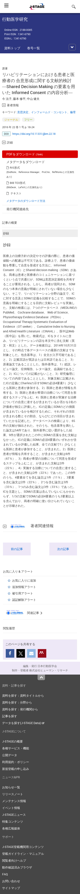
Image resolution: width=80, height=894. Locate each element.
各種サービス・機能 (15, 748)
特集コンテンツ (12, 821)
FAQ (5, 874)
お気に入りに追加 (24, 580)
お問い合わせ (11, 881)
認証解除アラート (24, 600)
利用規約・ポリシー (15, 762)
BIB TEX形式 (17, 183)
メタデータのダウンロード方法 (25, 201)
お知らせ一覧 (11, 787)
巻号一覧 (33, 48)
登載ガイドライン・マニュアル (23, 854)
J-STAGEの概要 (12, 741)
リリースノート (12, 794)
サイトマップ (11, 888)
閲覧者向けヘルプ (14, 860)
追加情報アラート (24, 587)
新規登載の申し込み (15, 769)
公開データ (9, 755)
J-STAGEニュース (14, 815)
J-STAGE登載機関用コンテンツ (23, 847)
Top (41, 677)
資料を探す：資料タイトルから (23, 695)
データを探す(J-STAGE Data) (23, 723)
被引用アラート (22, 593)
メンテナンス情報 (14, 801)
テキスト (16, 193)
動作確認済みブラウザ (17, 867)
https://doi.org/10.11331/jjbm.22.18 (33, 134)
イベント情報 (11, 808)
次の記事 (63, 549)
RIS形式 (15, 168)
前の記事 (17, 549)
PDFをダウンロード (24, 154)
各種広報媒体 (11, 828)
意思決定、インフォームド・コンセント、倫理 (46, 112)
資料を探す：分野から (17, 702)
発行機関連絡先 (17, 209)
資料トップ (12, 48)
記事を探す (9, 716)
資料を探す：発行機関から (20, 709)
